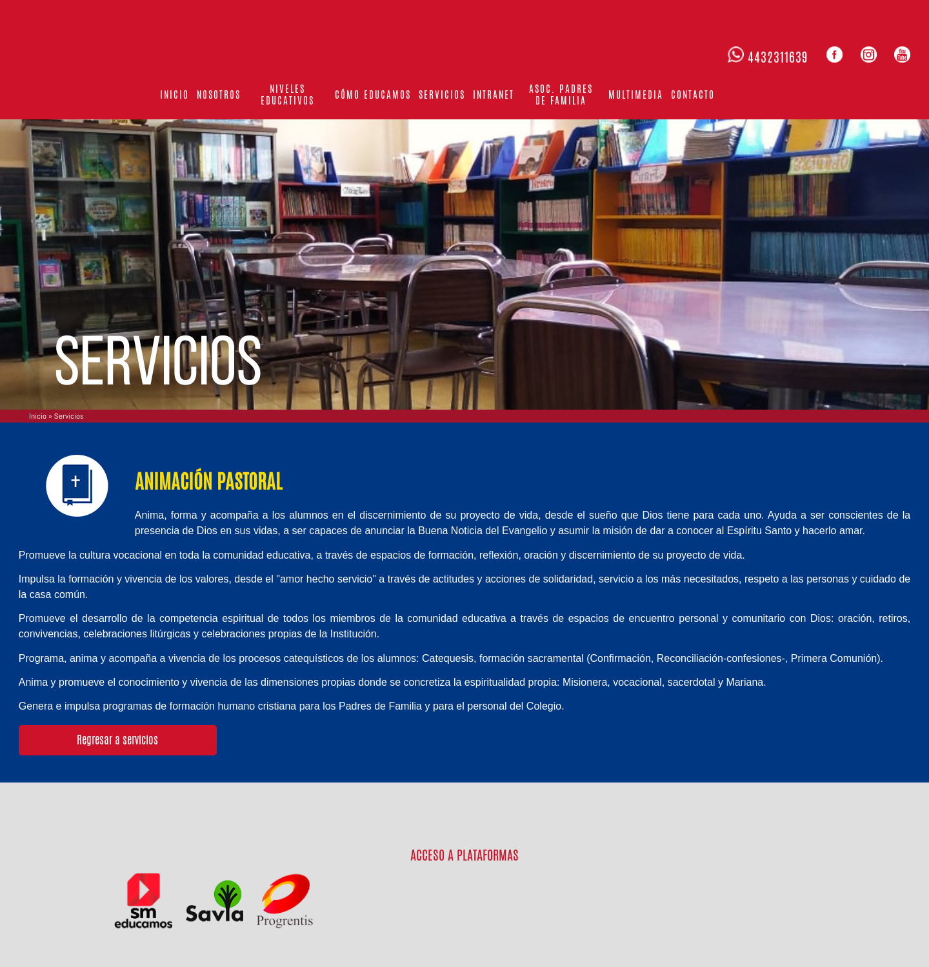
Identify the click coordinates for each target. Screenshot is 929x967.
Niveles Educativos (287, 94)
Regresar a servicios (117, 740)
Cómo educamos (373, 94)
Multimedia (635, 94)
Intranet (493, 94)
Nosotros (219, 94)
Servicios (442, 94)
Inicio (174, 94)
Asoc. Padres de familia (561, 94)
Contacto (693, 94)
